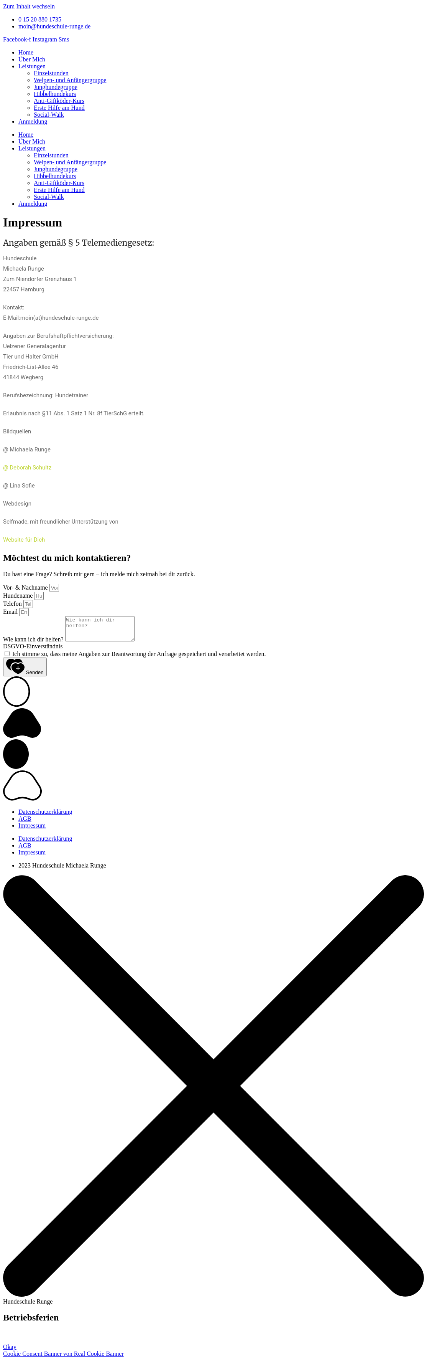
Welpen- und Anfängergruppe (70, 80)
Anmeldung (33, 121)
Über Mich (31, 59)
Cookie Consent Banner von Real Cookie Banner (63, 1358)
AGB (24, 823)
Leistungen (32, 66)
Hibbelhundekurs (55, 94)
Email (11, 611)
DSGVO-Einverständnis (33, 651)
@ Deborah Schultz (27, 467)
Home (25, 52)
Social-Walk (49, 114)
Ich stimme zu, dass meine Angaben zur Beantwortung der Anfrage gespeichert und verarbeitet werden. (139, 658)
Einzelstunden (51, 73)
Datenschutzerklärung (45, 816)
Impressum (32, 830)
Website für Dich (24, 539)
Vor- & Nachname (26, 587)
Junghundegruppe (55, 87)
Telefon (13, 603)
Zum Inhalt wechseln (29, 6)
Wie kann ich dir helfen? (34, 644)
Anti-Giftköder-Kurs (59, 101)
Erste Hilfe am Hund (59, 107)
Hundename (18, 595)
